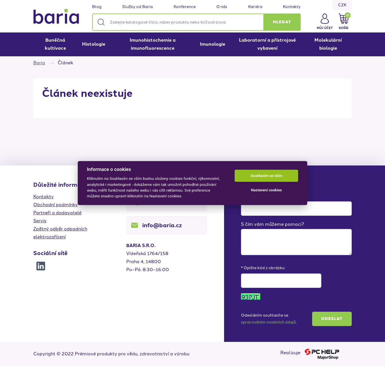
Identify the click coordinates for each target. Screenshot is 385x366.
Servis (39, 221)
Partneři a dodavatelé (57, 212)
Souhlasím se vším (266, 176)
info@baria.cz (162, 225)
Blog (97, 7)
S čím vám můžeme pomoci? (272, 224)
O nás (221, 7)
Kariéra (255, 7)
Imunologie (212, 44)
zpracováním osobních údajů (268, 322)
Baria (39, 63)
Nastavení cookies (266, 190)
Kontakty (292, 7)
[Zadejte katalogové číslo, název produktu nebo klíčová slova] (196, 22)
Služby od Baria (137, 7)
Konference (185, 7)
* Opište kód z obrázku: (263, 267)
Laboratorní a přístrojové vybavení (267, 44)
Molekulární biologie (328, 44)
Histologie (93, 44)
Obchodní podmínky (55, 204)
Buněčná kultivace (55, 44)
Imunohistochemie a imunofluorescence (153, 44)
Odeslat (332, 318)
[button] (282, 22)
